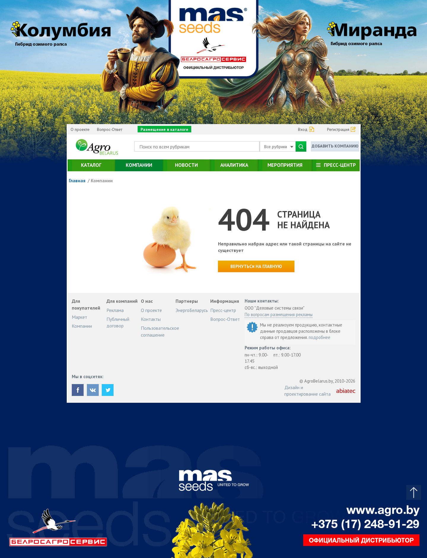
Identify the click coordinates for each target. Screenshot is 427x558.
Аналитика (234, 165)
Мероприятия (284, 165)
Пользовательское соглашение (160, 331)
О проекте (80, 129)
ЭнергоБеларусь (192, 310)
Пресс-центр (340, 165)
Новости (186, 165)
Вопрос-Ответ (109, 129)
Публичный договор (117, 322)
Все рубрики (278, 146)
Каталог (91, 165)
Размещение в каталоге (164, 129)
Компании (139, 165)
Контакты (151, 319)
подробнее (319, 337)
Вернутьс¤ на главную (256, 266)
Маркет (79, 317)
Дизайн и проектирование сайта (307, 390)
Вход (302, 129)
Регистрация (338, 129)
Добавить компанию (335, 146)
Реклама (115, 310)
